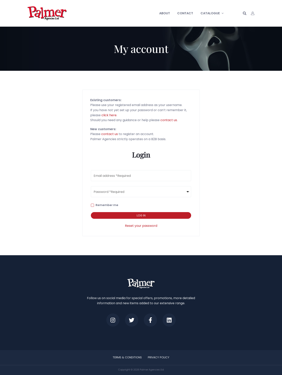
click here (109, 115)
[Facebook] (150, 320)
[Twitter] (131, 320)
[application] (222, 13)
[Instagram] (112, 320)
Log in (141, 215)
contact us (168, 120)
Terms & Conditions (127, 357)
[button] (245, 14)
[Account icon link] (253, 13)
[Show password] (187, 191)
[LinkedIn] (169, 320)
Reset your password (141, 225)
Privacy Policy (158, 357)
